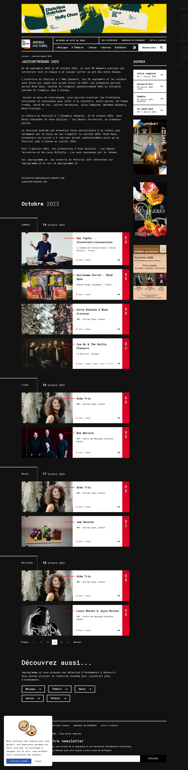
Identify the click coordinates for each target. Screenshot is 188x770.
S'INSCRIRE (153, 754)
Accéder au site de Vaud (70, 40)
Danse (93, 47)
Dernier (77, 638)
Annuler (38, 761)
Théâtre (79, 47)
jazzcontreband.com (34, 181)
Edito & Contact (109, 721)
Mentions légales (60, 721)
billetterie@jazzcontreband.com (43, 177)
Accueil (25, 56)
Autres (106, 47)
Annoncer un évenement (85, 721)
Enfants (121, 47)
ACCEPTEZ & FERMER (18, 761)
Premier (25, 638)
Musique (63, 47)
